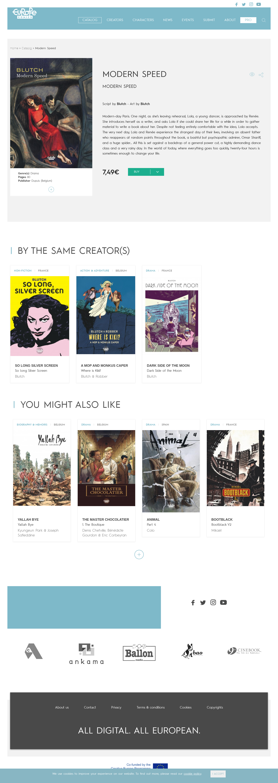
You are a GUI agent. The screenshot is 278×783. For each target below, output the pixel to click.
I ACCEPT (218, 774)
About (230, 20)
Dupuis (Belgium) (41, 181)
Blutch (121, 104)
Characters (143, 20)
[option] (33, 651)
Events (188, 20)
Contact (90, 707)
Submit (209, 20)
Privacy (116, 707)
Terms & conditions (151, 707)
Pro (248, 20)
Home (14, 48)
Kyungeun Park (30, 531)
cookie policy (192, 773)
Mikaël (216, 531)
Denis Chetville (94, 531)
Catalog (89, 20)
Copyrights (215, 707)
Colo (150, 531)
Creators (115, 20)
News (167, 20)
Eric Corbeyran (114, 535)
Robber (102, 377)
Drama (35, 173)
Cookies (185, 707)
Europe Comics (35, 18)
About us (62, 707)
